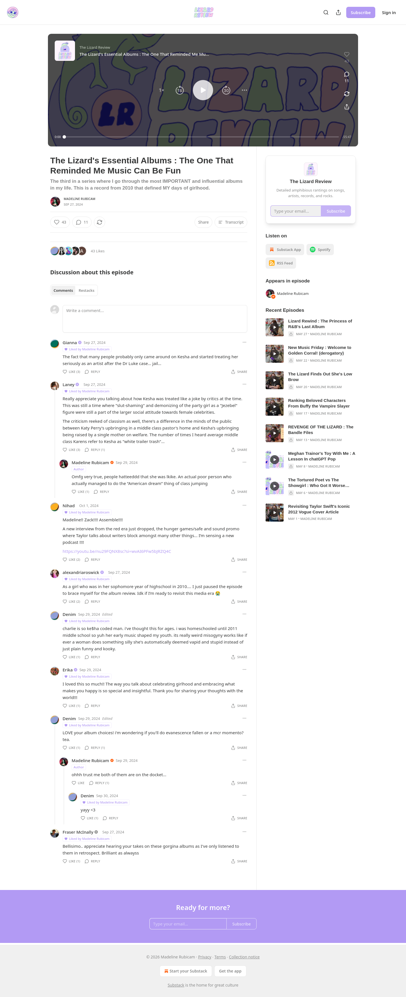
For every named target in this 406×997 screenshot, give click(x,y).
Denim (69, 614)
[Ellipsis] (244, 342)
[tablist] (74, 290)
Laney (68, 384)
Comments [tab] (63, 290)
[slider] (201, 137)
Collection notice (244, 957)
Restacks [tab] (86, 290)
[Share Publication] (338, 12)
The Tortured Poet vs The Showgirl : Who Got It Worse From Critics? (316, 482)
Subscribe (361, 12)
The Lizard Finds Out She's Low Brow (320, 376)
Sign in (389, 12)
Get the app (230, 971)
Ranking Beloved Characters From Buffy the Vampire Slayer (319, 403)
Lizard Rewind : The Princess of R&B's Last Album (320, 324)
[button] (161, 90)
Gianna (70, 342)
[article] (310, 327)
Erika (68, 670)
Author (79, 469)
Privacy (204, 957)
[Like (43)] (60, 222)
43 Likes (98, 250)
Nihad (69, 505)
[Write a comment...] (155, 318)
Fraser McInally (78, 832)
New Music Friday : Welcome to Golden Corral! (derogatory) (319, 350)
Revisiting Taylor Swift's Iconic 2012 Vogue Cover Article (319, 509)
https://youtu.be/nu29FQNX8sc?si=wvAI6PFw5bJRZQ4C (117, 551)
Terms (220, 957)
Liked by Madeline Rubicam (87, 349)
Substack (176, 985)
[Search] (326, 12)
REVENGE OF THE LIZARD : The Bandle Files (321, 429)
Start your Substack (185, 971)
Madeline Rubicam (79, 199)
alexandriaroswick (81, 572)
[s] (274, 327)
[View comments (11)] (346, 77)
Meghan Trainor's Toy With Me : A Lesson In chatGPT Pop (321, 456)
